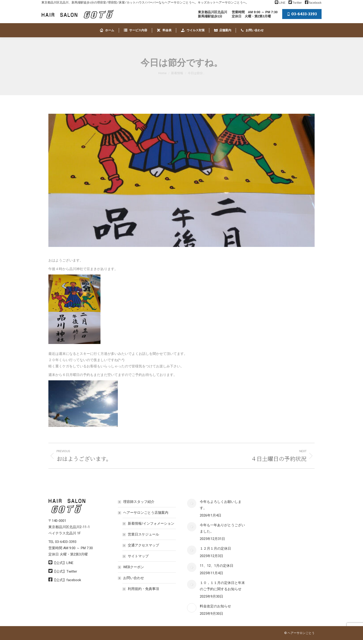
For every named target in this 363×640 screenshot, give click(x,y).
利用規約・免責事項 (143, 589)
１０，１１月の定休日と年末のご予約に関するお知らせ (222, 586)
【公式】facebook (67, 580)
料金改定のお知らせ (215, 606)
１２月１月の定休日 (215, 548)
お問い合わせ (131, 578)
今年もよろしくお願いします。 (220, 505)
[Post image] (191, 503)
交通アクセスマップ (143, 545)
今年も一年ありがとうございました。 (222, 528)
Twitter (297, 2)
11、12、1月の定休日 (216, 566)
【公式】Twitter (65, 571)
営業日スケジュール (143, 534)
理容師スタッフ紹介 (138, 502)
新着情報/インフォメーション (151, 523)
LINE (282, 2)
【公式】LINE (63, 563)
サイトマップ (138, 556)
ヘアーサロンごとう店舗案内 (143, 513)
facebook (315, 2)
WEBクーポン (133, 567)
